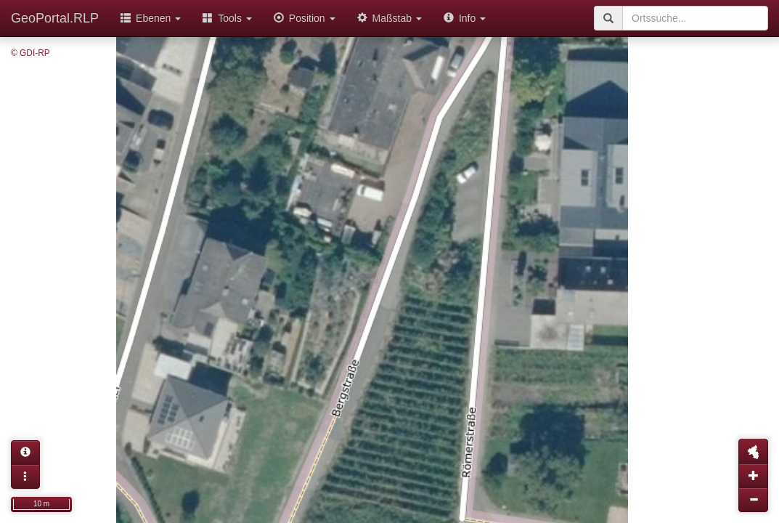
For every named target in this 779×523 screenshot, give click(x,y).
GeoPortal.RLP (55, 18)
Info (465, 18)
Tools (227, 18)
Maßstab (389, 18)
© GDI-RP (30, 53)
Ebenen (151, 18)
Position (304, 18)
